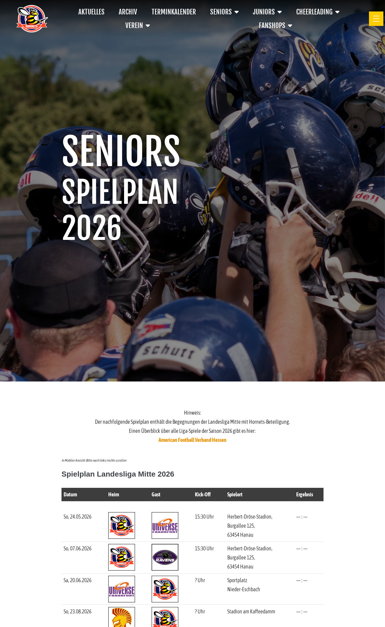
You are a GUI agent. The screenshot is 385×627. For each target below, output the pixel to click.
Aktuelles (91, 12)
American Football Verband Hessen (192, 440)
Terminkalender (174, 12)
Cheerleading (318, 12)
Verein (137, 26)
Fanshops (275, 26)
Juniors (267, 12)
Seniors (224, 12)
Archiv (128, 12)
